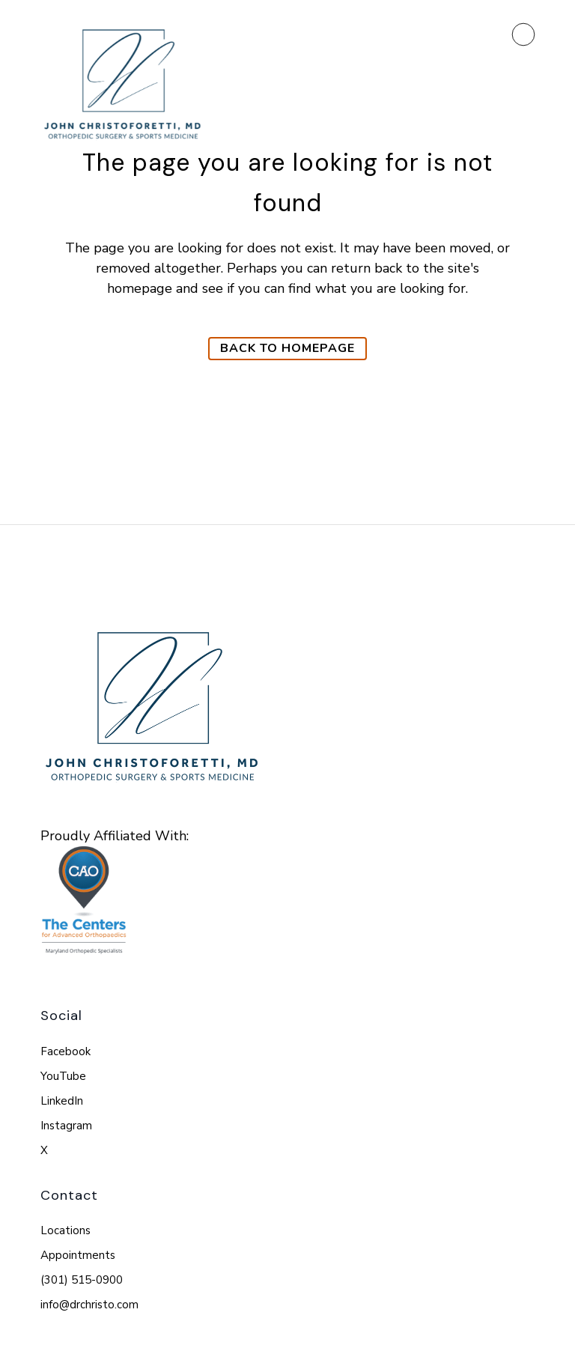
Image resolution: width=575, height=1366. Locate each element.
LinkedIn (61, 1100)
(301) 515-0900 (81, 1279)
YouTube (63, 1076)
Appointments (77, 1255)
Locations (65, 1230)
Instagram (66, 1125)
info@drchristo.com (89, 1304)
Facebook (65, 1051)
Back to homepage (287, 348)
